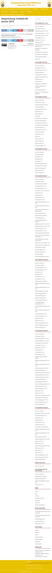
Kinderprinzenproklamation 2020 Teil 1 (42, 430)
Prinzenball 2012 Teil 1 (40, 37)
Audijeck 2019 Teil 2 (39, 393)
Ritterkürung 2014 (39, 113)
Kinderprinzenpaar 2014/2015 (41, 104)
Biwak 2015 (37, 136)
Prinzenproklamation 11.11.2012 (42, 33)
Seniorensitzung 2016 (39, 172)
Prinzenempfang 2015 (40, 127)
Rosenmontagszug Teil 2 (40, 252)
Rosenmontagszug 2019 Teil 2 (41, 402)
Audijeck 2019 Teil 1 (39, 390)
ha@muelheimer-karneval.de (35, 565)
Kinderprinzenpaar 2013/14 (41, 70)
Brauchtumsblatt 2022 (40, 519)
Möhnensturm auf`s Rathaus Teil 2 (42, 245)
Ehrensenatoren (44, 9)
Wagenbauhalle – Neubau (40, 476)
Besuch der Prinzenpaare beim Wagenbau (41, 92)
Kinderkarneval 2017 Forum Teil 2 (42, 226)
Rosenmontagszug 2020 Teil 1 (41, 455)
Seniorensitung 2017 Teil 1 (41, 228)
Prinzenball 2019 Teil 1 (40, 422)
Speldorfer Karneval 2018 (40, 298)
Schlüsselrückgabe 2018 (40, 327)
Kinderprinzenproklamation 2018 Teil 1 (42, 284)
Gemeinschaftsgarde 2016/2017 (42, 256)
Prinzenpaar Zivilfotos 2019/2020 (42, 413)
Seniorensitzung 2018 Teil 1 (41, 313)
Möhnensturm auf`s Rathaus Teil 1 (42, 242)
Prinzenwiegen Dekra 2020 (41, 436)
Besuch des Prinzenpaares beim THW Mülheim (42, 236)
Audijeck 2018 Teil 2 (39, 320)
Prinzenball (37, 116)
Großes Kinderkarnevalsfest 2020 (42, 446)
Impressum (37, 502)
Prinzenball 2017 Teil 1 (40, 276)
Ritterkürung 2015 (39, 159)
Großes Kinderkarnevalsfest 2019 (42, 384)
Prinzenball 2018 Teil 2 (40, 354)
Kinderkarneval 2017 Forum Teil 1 (42, 224)
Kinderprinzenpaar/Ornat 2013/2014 (40, 86)
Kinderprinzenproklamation (41, 163)
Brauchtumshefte (39, 537)
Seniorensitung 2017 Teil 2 (41, 230)
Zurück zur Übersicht (39, 26)
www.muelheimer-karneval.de (36, 568)
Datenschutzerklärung (40, 505)
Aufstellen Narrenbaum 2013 (41, 77)
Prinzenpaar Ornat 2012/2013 (41, 35)
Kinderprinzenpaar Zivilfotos (41, 183)
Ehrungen (29, 11)
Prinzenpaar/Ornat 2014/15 (41, 109)
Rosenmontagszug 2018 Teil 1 (41, 323)
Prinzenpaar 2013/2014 (40, 68)
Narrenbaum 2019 (39, 418)
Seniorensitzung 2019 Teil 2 (41, 388)
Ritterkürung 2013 (39, 79)
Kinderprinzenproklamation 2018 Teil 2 (42, 288)
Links (36, 493)
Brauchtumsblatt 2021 (40, 521)
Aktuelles (37, 530)
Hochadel (22, 11)
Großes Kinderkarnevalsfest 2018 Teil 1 (42, 307)
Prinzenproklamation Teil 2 (41, 188)
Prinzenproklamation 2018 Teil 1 (42, 338)
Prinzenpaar (37, 541)
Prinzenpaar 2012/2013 (40, 28)
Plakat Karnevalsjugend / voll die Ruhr (42, 481)
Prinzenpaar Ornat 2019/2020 (41, 427)
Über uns (37, 491)
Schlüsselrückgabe (39, 254)
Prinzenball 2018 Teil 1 (40, 352)
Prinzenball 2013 (38, 81)
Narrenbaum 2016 (39, 193)
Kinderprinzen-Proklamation (41, 83)
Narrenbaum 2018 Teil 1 (40, 345)
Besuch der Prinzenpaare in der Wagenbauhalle (42, 210)
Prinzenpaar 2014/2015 (40, 102)
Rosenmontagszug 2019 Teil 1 (41, 399)
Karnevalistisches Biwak (40, 247)
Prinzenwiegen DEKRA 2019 (41, 381)
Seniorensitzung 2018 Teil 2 (41, 316)
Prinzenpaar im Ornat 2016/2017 (42, 190)
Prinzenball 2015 (38, 161)
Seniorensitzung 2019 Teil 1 (41, 386)
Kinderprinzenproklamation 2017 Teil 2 (42, 206)
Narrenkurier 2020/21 (39, 498)
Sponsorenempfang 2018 (40, 293)
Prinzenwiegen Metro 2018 (41, 300)
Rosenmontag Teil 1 (39, 138)
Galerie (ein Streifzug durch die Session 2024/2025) (12, 14)
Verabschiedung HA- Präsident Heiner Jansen (41, 239)
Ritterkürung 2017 (39, 274)
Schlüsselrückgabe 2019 (40, 404)
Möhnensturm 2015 (39, 134)
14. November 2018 (7, 25)
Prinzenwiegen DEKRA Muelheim (42, 233)
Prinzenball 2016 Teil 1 (40, 197)
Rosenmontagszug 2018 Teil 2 (41, 325)
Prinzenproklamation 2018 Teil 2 (42, 340)
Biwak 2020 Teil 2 (39, 452)
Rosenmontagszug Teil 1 (40, 249)
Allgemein (35, 9)
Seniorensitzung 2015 (39, 132)
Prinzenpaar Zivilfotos (40, 181)
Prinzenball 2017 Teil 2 (40, 279)
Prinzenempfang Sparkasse (41, 56)
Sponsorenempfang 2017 (40, 213)
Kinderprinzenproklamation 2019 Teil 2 (42, 365)
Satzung (37, 495)
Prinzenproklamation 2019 (41, 415)
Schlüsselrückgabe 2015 (40, 145)
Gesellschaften (4, 11)
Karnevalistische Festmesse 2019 (42, 372)
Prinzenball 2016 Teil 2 (40, 199)
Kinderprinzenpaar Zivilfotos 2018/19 (41, 357)
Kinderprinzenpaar (39, 539)
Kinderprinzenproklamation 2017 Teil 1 (42, 202)
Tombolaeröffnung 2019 (40, 379)
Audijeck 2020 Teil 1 (39, 441)
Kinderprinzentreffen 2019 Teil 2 (42, 377)
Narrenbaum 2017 (39, 272)
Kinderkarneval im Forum (40, 129)
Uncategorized (38, 544)
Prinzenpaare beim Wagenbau (41, 125)
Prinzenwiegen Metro (39, 218)
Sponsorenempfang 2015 (40, 120)
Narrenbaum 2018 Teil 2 (40, 347)
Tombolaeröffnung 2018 (40, 295)
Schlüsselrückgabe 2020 (40, 459)
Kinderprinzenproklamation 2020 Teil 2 (42, 433)
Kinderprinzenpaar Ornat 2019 (41, 368)
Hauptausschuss (16, 25)
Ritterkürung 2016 (39, 195)
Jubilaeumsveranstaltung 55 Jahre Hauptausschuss (42, 45)
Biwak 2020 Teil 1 (39, 450)
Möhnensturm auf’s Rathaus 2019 (42, 395)
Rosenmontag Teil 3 (39, 143)
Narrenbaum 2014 (39, 111)
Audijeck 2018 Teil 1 (39, 318)
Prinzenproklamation (39, 72)
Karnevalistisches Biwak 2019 (41, 397)
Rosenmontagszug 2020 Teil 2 (41, 457)
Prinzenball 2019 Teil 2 (40, 424)
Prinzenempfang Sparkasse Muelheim (41, 220)
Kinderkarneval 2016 (39, 170)
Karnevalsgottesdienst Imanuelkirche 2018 (40, 303)
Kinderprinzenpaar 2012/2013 (41, 31)
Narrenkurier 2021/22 (39, 523)
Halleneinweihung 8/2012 (40, 478)
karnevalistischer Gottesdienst (41, 54)
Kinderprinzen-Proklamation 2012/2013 (41, 49)
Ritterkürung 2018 (39, 350)
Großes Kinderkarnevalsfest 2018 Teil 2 (42, 310)
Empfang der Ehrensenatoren (41, 52)
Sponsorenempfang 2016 (40, 168)
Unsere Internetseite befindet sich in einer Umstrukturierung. (15, 9)
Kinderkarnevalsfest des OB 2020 (42, 439)
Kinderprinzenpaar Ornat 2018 (41, 291)
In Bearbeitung (13, 11)
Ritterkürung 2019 (39, 420)
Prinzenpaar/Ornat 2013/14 (41, 74)
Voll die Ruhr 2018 (39, 484)
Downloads (37, 500)
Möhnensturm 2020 (39, 448)
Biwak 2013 (37, 59)
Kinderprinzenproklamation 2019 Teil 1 (42, 361)
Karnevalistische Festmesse (41, 123)
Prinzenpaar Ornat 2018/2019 (41, 343)
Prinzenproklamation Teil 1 (41, 186)
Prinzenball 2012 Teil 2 (40, 40)
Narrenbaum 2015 (39, 156)
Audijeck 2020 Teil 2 (39, 443)
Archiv (27, 25)
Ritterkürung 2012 (39, 42)
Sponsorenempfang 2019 (40, 370)
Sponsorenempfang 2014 (40, 89)
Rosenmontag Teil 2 (39, 141)
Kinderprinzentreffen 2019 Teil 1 (42, 375)
